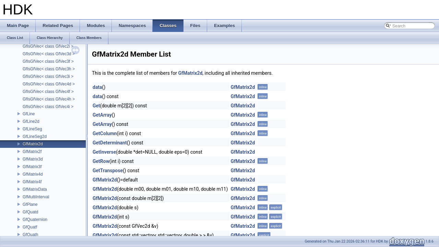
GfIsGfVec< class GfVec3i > (48, 76)
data (97, 87)
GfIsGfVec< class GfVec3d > (49, 53)
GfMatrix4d (33, 174)
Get (96, 105)
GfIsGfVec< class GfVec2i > (48, 46)
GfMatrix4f (32, 181)
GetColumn (105, 133)
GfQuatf (30, 227)
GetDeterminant (110, 142)
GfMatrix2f (32, 151)
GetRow (101, 161)
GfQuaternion (35, 219)
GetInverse (104, 152)
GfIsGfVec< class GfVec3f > (48, 61)
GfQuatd (30, 212)
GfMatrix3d (33, 159)
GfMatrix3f (32, 166)
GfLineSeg (32, 129)
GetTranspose (108, 170)
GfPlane (30, 204)
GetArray (102, 115)
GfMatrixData (35, 189)
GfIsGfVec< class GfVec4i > (48, 106)
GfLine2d (31, 121)
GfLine (29, 113)
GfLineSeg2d (35, 136)
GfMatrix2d (33, 144)
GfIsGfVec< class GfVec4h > (49, 99)
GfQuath (30, 234)
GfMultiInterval (36, 197)
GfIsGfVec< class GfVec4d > (49, 84)
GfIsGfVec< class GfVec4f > (48, 91)
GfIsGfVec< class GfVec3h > (49, 69)
